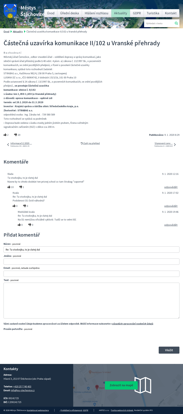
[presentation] (25, 338)
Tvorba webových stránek (122, 410)
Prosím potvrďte (18, 329)
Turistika (153, 13)
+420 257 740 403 (22, 386)
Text (11, 280)
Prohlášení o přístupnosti (71, 410)
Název (12, 243)
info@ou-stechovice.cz (23, 390)
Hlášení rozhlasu (96, 13)
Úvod (50, 13)
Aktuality (120, 13)
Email (22, 268)
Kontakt (171, 13)
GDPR (137, 13)
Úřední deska (69, 13)
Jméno (12, 255)
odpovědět (171, 187)
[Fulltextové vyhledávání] (155, 23)
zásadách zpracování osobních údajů (132, 323)
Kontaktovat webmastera (38, 410)
